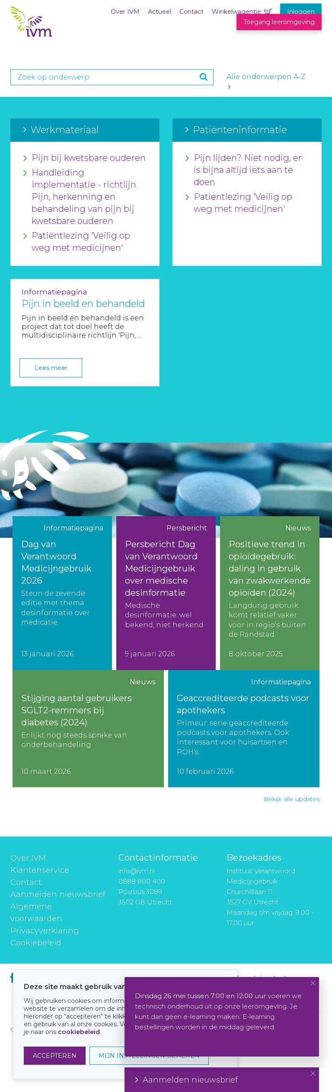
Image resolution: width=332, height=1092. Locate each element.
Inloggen (301, 12)
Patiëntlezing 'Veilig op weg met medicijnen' (76, 242)
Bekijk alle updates (291, 798)
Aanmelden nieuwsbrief (57, 894)
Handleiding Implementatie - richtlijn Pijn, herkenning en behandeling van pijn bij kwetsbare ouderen (79, 197)
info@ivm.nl (136, 871)
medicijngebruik (264, 977)
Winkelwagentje (236, 12)
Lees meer (51, 368)
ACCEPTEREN (55, 1056)
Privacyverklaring (44, 931)
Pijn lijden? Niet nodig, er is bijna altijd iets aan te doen (243, 170)
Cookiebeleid (35, 943)
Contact (191, 12)
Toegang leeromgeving (279, 22)
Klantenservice (39, 870)
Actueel (159, 12)
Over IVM (125, 12)
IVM (63, 25)
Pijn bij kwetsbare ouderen (84, 158)
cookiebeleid (79, 1032)
